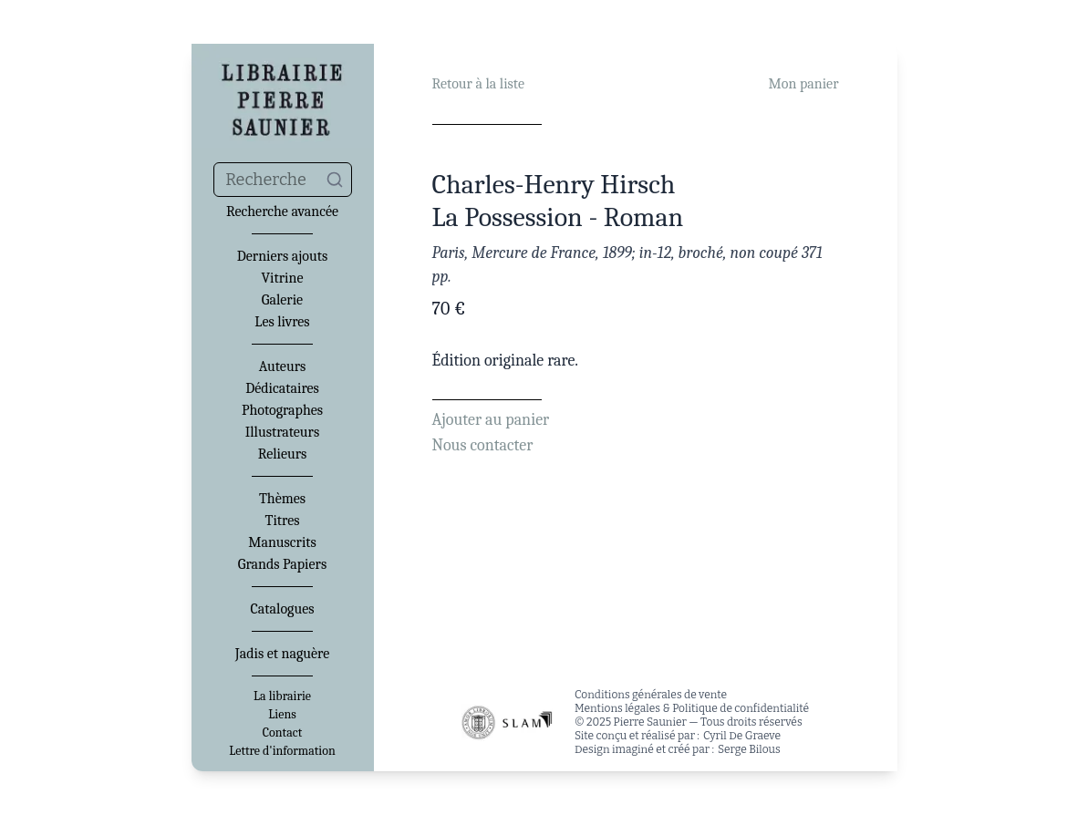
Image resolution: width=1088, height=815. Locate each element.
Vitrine (283, 278)
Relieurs (282, 454)
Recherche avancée (282, 211)
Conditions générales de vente (651, 694)
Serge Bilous (749, 749)
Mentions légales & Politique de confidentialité (692, 708)
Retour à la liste (478, 84)
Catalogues (283, 609)
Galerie (282, 300)
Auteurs (282, 366)
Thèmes (282, 498)
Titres (282, 520)
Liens (281, 714)
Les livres (281, 322)
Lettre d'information (282, 751)
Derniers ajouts (282, 256)
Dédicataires (282, 388)
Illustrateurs (282, 432)
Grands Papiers (282, 564)
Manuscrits (282, 542)
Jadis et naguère (282, 653)
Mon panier (804, 84)
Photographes (282, 410)
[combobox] (283, 179)
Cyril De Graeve (742, 735)
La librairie (282, 696)
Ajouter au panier (491, 419)
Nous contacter (483, 445)
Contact (282, 732)
